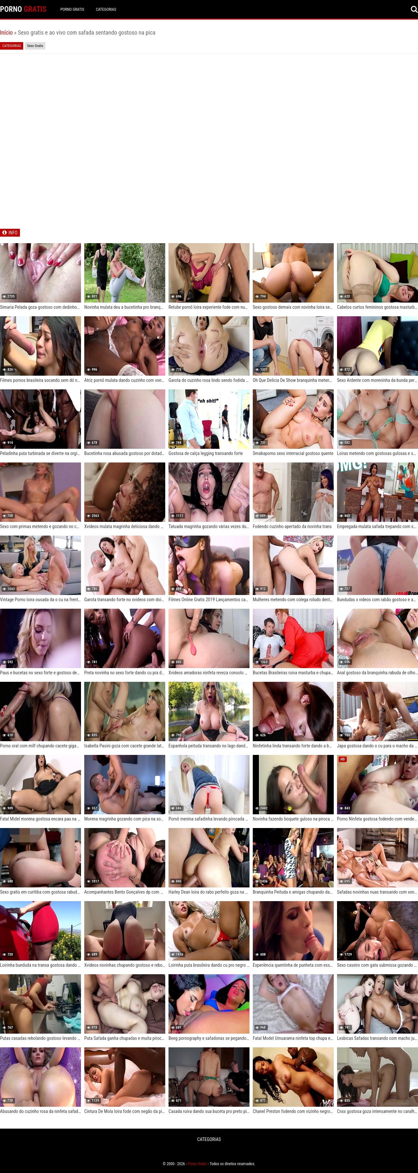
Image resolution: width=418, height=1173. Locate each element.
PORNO (23, 9)
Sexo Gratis (35, 46)
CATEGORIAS (106, 9)
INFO (12, 232)
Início (6, 32)
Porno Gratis (72, 9)
